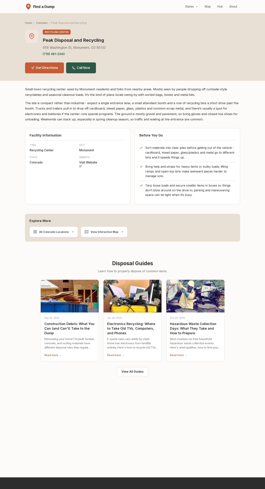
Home (28, 22)
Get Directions (44, 68)
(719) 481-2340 (54, 54)
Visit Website (88, 163)
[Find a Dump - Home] (40, 6)
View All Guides (133, 371)
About (233, 6)
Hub (220, 6)
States (191, 6)
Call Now (81, 68)
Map (208, 6)
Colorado (42, 22)
